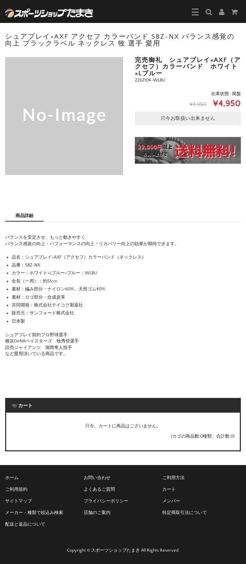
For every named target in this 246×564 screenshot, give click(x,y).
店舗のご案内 (97, 512)
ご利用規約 (16, 489)
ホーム (12, 477)
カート (169, 489)
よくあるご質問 (99, 489)
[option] (64, 116)
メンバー (171, 501)
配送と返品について (25, 524)
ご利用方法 (173, 477)
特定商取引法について (184, 512)
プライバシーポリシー (106, 501)
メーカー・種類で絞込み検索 (34, 512)
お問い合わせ (97, 477)
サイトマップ (18, 501)
